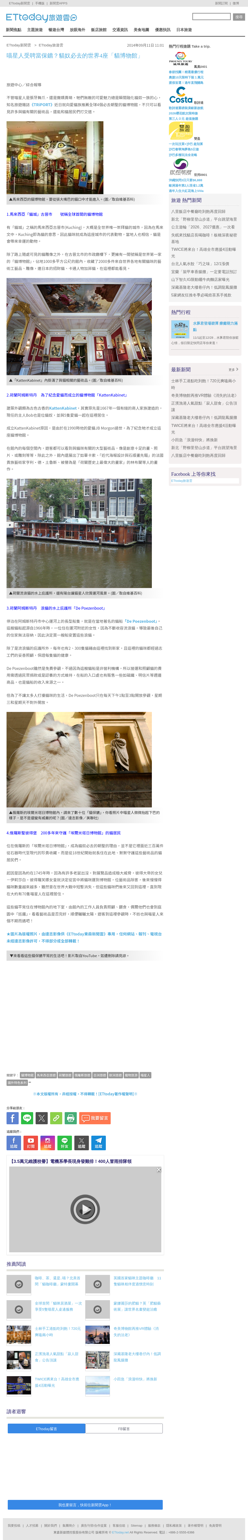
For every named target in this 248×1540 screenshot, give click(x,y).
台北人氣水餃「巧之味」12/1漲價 (200, 264)
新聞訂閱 (221, 3)
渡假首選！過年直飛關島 (186, 83)
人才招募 (32, 1525)
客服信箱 (119, 1525)
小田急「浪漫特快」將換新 (135, 1379)
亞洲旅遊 (99, 1075)
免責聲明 (215, 1525)
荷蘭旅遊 (65, 1075)
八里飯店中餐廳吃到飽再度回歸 (198, 211)
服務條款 (154, 1525)
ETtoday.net (120, 1532)
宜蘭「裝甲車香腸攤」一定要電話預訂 (204, 272)
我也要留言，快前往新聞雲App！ (85, 1505)
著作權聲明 (195, 1525)
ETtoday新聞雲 (19, 3)
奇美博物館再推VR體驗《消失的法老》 (205, 395)
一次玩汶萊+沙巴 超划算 (186, 144)
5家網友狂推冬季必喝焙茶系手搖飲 (201, 295)
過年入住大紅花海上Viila (186, 191)
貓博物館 (27, 1075)
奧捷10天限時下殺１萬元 (186, 77)
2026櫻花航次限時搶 (183, 113)
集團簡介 (68, 1525)
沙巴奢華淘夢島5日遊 (184, 149)
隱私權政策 (174, 1525)
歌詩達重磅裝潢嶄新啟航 (186, 108)
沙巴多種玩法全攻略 (183, 155)
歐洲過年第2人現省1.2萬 (186, 185)
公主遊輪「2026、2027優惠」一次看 (203, 227)
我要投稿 (14, 1525)
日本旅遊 (184, 30)
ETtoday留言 (46, 1428)
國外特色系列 (17, 1082)
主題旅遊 (35, 30)
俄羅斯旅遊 (82, 1075)
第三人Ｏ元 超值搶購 (183, 119)
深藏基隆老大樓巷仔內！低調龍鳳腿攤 (204, 287)
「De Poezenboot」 (140, 621)
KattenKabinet (63, 408)
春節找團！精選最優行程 (186, 72)
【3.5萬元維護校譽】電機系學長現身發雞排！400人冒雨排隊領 (70, 1161)
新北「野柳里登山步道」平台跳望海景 (204, 219)
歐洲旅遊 (115, 1075)
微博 (236, 3)
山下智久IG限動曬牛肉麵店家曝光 (200, 279)
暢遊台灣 (56, 30)
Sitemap (136, 1525)
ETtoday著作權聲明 (116, 1093)
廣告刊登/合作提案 (94, 1525)
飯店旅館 (99, 30)
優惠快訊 (162, 30)
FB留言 (124, 1428)
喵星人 (145, 1075)
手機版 (40, 3)
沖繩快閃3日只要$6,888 (185, 180)
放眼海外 (77, 30)
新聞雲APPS (59, 3)
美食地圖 (141, 30)
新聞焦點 (13, 30)
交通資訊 (120, 30)
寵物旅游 (131, 1075)
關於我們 (50, 1525)
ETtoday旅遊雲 (181, 481)
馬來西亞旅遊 (46, 1075)
